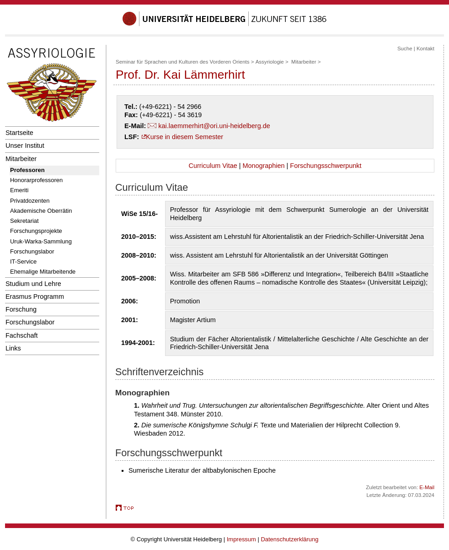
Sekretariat (24, 220)
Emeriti (19, 190)
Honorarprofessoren (36, 180)
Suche (404, 48)
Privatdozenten (29, 200)
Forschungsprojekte (36, 230)
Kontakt (425, 48)
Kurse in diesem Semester (184, 136)
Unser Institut (24, 145)
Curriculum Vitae (213, 165)
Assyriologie (270, 62)
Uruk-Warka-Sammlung (41, 241)
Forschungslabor (32, 251)
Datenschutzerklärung (289, 539)
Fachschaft (21, 335)
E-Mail (426, 487)
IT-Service (23, 261)
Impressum (241, 539)
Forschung (21, 309)
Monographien (263, 165)
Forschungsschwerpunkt (325, 165)
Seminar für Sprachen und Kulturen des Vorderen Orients (183, 62)
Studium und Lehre (33, 283)
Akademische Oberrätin (41, 210)
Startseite (19, 132)
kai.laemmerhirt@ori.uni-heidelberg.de (214, 125)
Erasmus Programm (34, 296)
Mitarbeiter (21, 158)
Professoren (27, 170)
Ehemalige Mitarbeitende (42, 271)
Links (13, 348)
